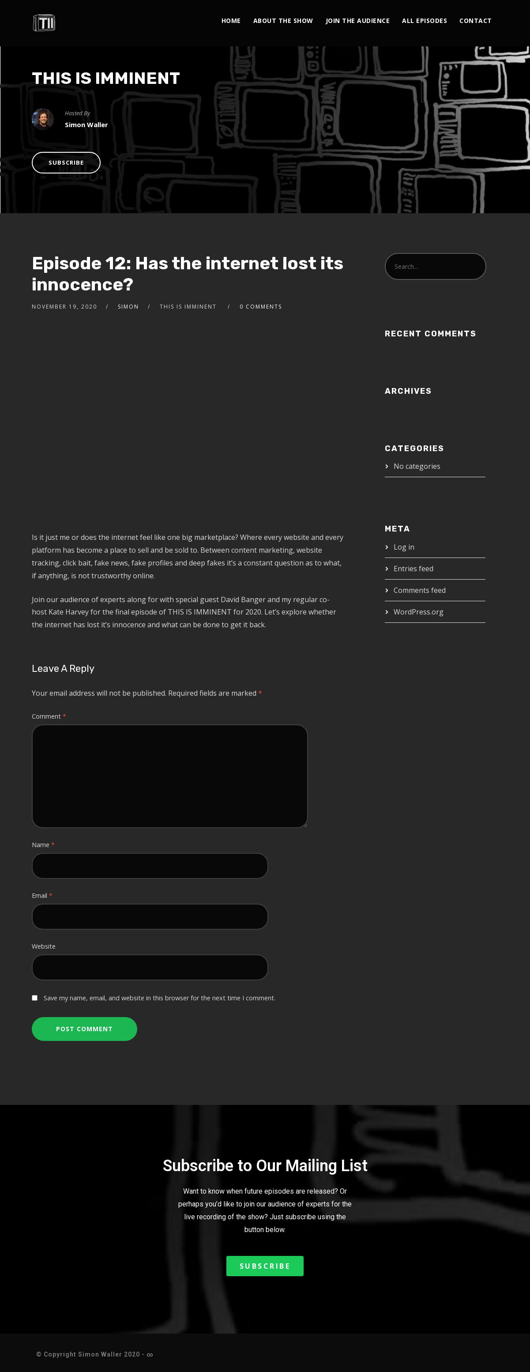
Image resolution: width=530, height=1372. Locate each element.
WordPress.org (419, 612)
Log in (404, 547)
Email (42, 895)
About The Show (283, 20)
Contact (475, 20)
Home (231, 20)
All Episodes (424, 20)
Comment (49, 716)
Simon (128, 306)
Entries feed (413, 568)
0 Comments (261, 306)
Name (43, 845)
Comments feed (420, 590)
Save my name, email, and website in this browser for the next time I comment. (159, 998)
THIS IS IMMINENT (106, 78)
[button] (265, 1266)
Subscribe (66, 162)
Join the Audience (358, 20)
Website (44, 946)
